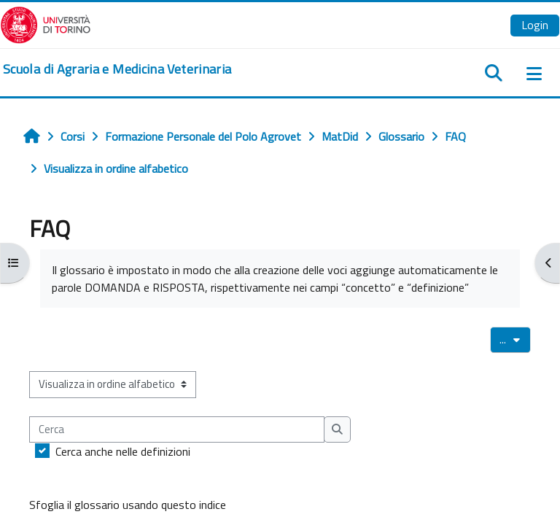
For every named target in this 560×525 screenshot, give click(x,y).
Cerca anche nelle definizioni (122, 451)
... (515, 339)
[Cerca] (176, 429)
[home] (117, 69)
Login (534, 25)
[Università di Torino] (45, 23)
